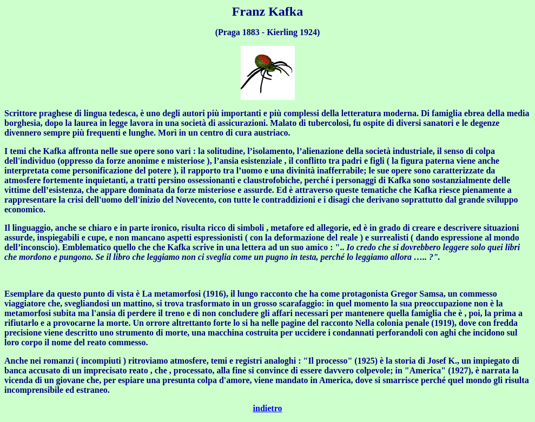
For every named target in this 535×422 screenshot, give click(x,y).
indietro (267, 408)
